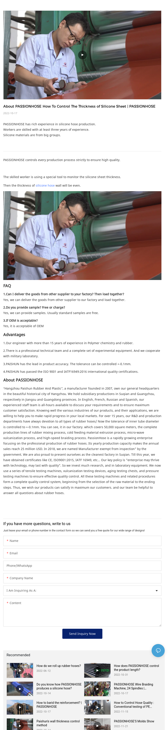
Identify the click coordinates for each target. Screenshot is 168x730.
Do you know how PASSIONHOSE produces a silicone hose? (59, 686)
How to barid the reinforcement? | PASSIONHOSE (59, 704)
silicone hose (45, 185)
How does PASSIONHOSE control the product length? (136, 668)
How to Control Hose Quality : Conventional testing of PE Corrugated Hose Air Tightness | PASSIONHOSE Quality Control (135, 705)
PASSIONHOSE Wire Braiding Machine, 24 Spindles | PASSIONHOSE (133, 686)
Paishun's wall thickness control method (58, 723)
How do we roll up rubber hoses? (59, 666)
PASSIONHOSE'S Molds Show (134, 721)
